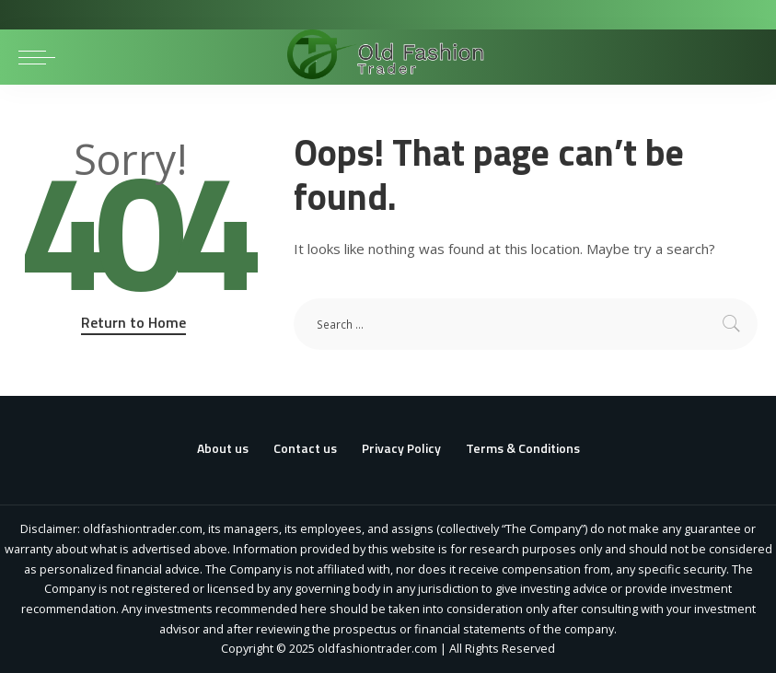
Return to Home (133, 322)
